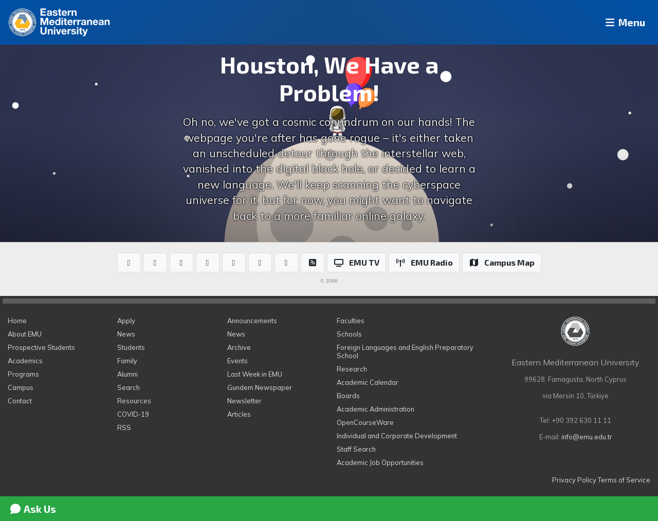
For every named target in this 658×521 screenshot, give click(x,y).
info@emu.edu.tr (586, 437)
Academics (25, 361)
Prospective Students (41, 347)
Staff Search (356, 449)
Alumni (127, 374)
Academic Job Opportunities (380, 462)
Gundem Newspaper (259, 387)
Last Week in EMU (254, 374)
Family (127, 361)
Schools (349, 334)
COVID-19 (133, 414)
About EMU (25, 334)
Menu (619, 22)
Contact (20, 401)
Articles (239, 414)
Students (131, 347)
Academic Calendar (367, 382)
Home (17, 321)
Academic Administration (375, 409)
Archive (239, 347)
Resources (134, 401)
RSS (124, 427)
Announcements (252, 321)
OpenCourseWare (365, 422)
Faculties (350, 321)
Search (128, 387)
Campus (20, 387)
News (126, 334)
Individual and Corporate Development (397, 436)
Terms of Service (624, 480)
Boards (348, 396)
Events (237, 361)
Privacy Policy (574, 480)
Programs (23, 374)
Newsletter (244, 401)
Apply (126, 321)
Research (352, 369)
